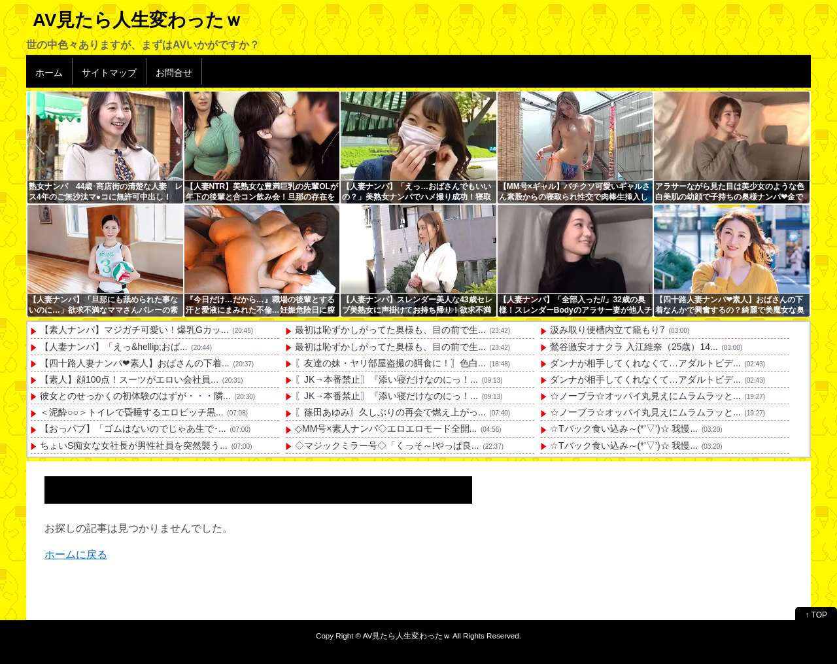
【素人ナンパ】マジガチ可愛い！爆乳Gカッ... (134, 329)
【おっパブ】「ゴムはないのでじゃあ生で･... (133, 428)
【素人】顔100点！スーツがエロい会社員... (129, 379)
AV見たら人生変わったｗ (138, 20)
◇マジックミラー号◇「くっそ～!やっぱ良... (387, 445)
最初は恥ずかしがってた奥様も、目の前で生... (390, 329)
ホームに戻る (75, 554)
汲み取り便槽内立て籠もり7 (607, 329)
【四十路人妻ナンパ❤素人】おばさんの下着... (135, 363)
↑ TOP (816, 615)
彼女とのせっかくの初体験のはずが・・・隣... (135, 396)
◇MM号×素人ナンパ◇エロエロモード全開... (386, 428)
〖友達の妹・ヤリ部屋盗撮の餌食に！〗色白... (390, 363)
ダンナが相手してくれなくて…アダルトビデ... (645, 363)
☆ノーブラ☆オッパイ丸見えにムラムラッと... (645, 396)
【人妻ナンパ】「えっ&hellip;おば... (114, 346)
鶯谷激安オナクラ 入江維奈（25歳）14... (634, 346)
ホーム (49, 72)
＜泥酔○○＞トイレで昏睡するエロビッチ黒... (132, 412)
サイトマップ (109, 72)
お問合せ (174, 72)
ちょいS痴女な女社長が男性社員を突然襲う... (134, 445)
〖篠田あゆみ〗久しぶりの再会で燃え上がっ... (390, 412)
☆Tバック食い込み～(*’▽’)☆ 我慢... (624, 428)
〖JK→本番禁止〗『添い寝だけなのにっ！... (386, 379)
